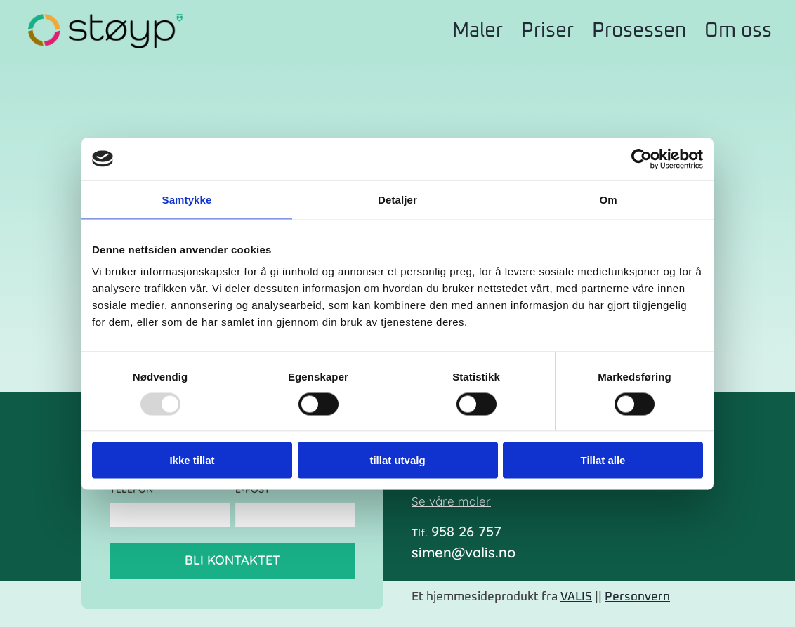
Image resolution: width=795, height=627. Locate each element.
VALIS (576, 597)
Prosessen (639, 31)
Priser (547, 31)
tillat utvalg (397, 460)
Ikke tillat (191, 460)
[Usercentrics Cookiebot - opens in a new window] (641, 158)
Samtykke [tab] (187, 199)
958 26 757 (456, 531)
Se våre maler (451, 501)
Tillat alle (603, 460)
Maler (477, 31)
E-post (255, 490)
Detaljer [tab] (397, 199)
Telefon (134, 490)
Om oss (738, 31)
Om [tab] (608, 199)
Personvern (637, 597)
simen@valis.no (463, 553)
